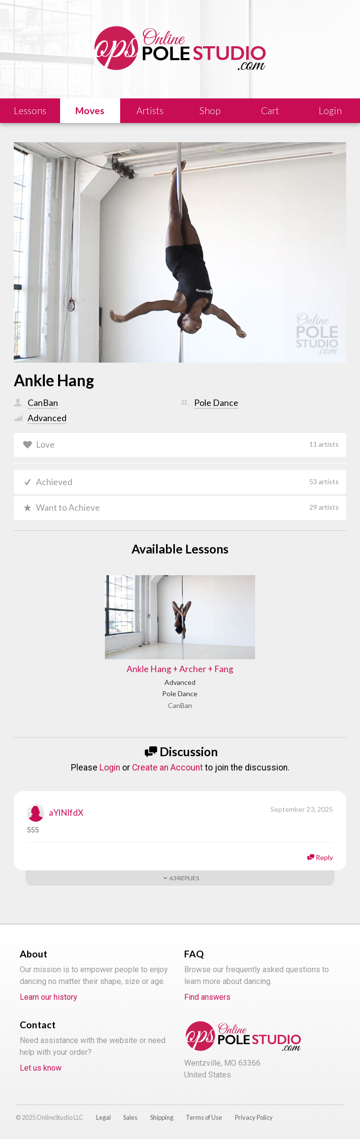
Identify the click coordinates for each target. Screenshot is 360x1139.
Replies (184, 877)
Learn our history (48, 996)
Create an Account (167, 767)
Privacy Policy (254, 1117)
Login (109, 767)
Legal (103, 1117)
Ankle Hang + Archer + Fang (180, 668)
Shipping (161, 1117)
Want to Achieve (187, 507)
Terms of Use (204, 1117)
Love (187, 444)
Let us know (41, 1067)
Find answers (207, 996)
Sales (130, 1117)
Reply (324, 856)
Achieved (187, 482)
